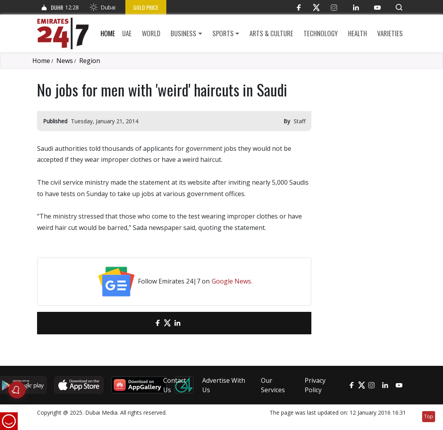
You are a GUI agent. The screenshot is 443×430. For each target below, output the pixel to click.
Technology (320, 33)
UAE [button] (127, 33)
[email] (144, 323)
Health (357, 33)
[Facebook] (298, 7)
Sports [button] (223, 33)
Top (428, 416)
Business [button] (183, 33)
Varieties (390, 33)
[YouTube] (377, 7)
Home (108, 33)
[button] (399, 7)
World (151, 33)
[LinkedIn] (356, 7)
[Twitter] (316, 7)
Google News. (232, 281)
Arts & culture (271, 33)
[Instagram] (334, 7)
